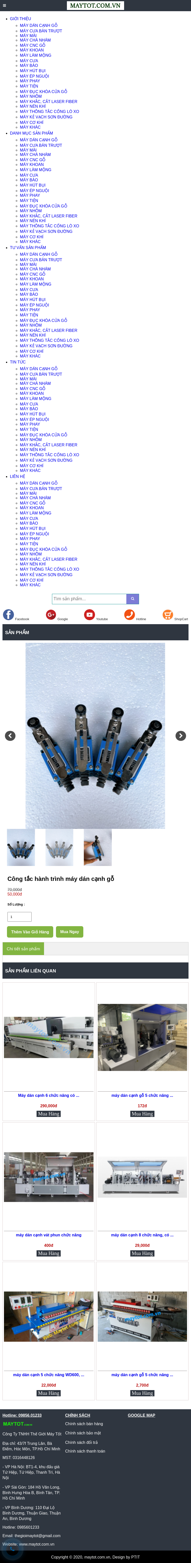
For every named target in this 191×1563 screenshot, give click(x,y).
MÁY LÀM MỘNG (35, 55)
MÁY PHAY (30, 81)
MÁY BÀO (29, 65)
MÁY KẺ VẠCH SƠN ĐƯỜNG (46, 117)
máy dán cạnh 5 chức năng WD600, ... (48, 1375)
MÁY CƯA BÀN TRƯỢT (41, 31)
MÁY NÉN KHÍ (33, 106)
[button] (10, 736)
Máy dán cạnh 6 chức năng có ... (48, 1095)
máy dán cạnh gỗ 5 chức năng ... (142, 1095)
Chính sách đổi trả (81, 1442)
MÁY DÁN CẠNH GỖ (39, 25)
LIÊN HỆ (17, 476)
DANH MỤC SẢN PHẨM (31, 133)
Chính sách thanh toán (85, 1451)
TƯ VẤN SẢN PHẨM (28, 248)
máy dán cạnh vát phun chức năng (49, 1235)
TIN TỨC (18, 362)
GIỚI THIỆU (20, 19)
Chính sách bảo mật (83, 1433)
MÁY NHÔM (31, 96)
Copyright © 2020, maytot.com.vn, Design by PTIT (95, 1557)
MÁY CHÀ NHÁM (35, 40)
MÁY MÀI (28, 36)
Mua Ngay (69, 932)
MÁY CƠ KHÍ (32, 122)
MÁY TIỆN (29, 86)
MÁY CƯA (29, 61)
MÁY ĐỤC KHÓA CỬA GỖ (43, 92)
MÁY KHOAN (32, 50)
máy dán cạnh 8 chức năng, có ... (142, 1235)
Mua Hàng (48, 1113)
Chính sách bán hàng (84, 1424)
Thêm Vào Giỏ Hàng (30, 932)
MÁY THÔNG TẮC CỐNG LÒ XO (49, 111)
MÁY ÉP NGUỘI (34, 76)
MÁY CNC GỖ (33, 45)
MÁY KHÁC (30, 127)
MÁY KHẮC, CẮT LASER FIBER (48, 102)
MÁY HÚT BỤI (33, 71)
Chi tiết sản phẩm (23, 949)
